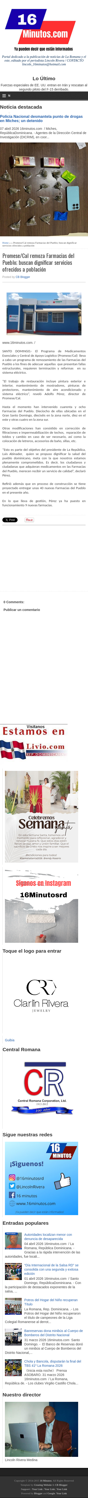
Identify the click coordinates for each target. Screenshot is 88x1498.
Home (5, 242)
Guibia (9, 1040)
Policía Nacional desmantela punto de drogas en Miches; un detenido (41, 118)
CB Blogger (23, 277)
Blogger (38, 1493)
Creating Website (43, 1484)
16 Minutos (46, 1480)
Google (51, 1493)
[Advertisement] (39, 557)
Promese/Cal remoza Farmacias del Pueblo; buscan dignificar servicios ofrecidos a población (38, 262)
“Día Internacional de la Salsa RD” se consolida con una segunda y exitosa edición (51, 1269)
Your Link (37, 1489)
